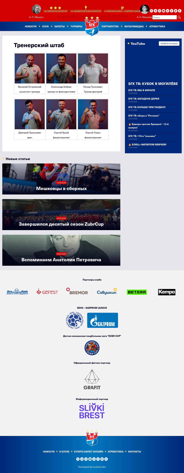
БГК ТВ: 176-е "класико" (142, 136)
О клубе (64, 451)
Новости (49, 451)
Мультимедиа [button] (134, 26)
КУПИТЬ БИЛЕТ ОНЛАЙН (88, 451)
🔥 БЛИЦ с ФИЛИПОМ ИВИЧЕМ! (147, 144)
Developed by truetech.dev (92, 466)
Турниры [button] (76, 26)
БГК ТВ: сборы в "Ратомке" (143, 115)
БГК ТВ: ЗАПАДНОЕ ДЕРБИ (143, 98)
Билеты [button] (59, 26)
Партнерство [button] (110, 26)
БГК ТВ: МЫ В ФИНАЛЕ (141, 90)
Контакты (134, 451)
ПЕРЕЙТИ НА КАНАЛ (169, 43)
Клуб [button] (45, 26)
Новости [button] (31, 26)
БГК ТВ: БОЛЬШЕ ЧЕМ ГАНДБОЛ (146, 107)
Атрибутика (157, 26)
